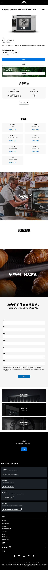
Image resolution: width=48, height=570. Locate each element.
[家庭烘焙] (24, 3)
